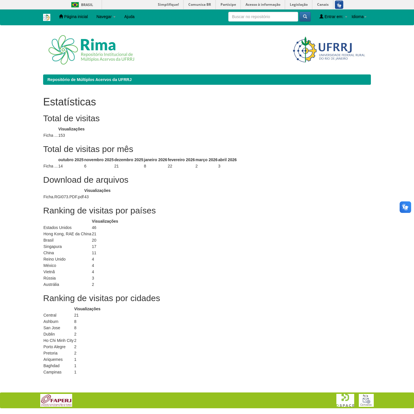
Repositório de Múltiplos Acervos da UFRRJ (89, 79)
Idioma (359, 16)
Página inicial (73, 16)
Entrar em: (333, 16)
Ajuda (129, 16)
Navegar (106, 16)
